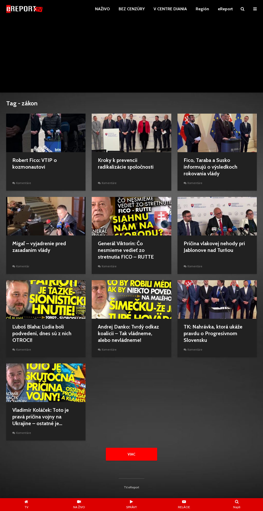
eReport (225, 8)
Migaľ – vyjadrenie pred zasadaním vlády (39, 246)
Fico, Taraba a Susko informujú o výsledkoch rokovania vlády (210, 167)
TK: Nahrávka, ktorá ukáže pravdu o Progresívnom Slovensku (213, 333)
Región (202, 8)
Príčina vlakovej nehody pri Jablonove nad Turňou (214, 246)
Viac (131, 454)
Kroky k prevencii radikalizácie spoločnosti (126, 163)
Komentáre (23, 183)
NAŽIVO (102, 8)
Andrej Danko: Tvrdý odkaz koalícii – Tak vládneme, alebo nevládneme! (128, 333)
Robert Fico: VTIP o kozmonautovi (34, 163)
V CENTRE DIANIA (170, 8)
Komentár (22, 266)
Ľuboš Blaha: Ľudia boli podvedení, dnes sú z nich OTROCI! (41, 333)
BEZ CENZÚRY (132, 8)
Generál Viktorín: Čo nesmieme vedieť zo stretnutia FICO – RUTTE (126, 250)
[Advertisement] (131, 57)
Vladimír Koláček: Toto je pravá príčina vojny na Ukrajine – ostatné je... (40, 416)
